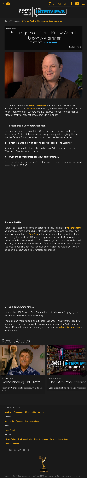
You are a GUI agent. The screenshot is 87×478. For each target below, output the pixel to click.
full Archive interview (69, 327)
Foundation (18, 412)
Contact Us (9, 421)
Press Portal (10, 430)
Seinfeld (31, 108)
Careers (40, 412)
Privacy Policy (10, 439)
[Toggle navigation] (83, 4)
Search (60, 4)
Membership (30, 412)
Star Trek (33, 234)
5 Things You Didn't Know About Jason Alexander (42, 21)
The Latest (15, 21)
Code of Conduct (12, 444)
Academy (8, 412)
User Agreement (41, 439)
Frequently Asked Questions (27, 421)
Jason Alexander (50, 42)
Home (7, 21)
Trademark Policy (25, 439)
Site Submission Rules (59, 439)
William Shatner (74, 227)
